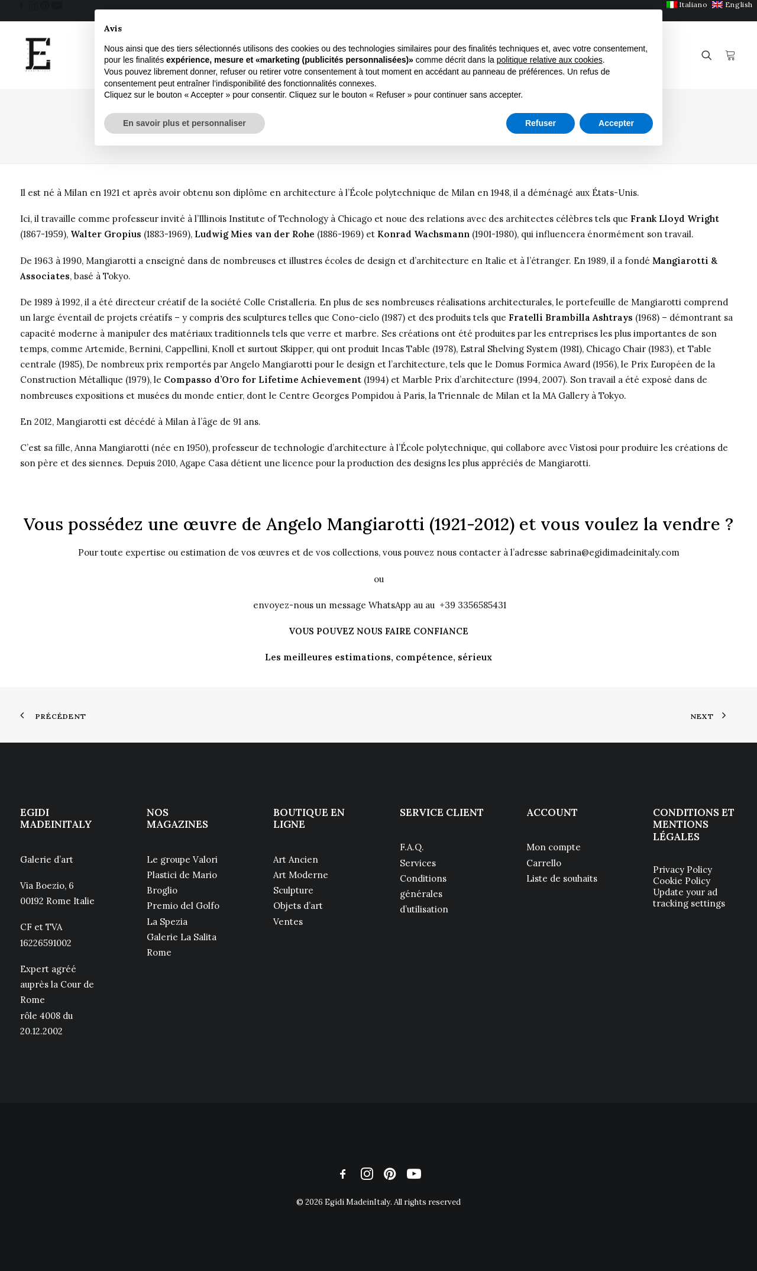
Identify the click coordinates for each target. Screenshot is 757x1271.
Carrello (543, 863)
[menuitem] (687, 4)
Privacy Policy (682, 869)
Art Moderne (300, 874)
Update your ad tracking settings (689, 897)
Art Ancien (295, 859)
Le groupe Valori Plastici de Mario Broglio (182, 875)
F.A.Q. (412, 847)
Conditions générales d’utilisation (424, 894)
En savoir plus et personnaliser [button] (184, 123)
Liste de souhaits (561, 878)
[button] (21, 5)
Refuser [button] (540, 123)
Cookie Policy (681, 880)
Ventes (288, 921)
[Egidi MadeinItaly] (38, 55)
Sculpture (293, 890)
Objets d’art (298, 905)
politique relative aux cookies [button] (550, 59)
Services (418, 863)
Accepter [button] (616, 123)
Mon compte (553, 847)
